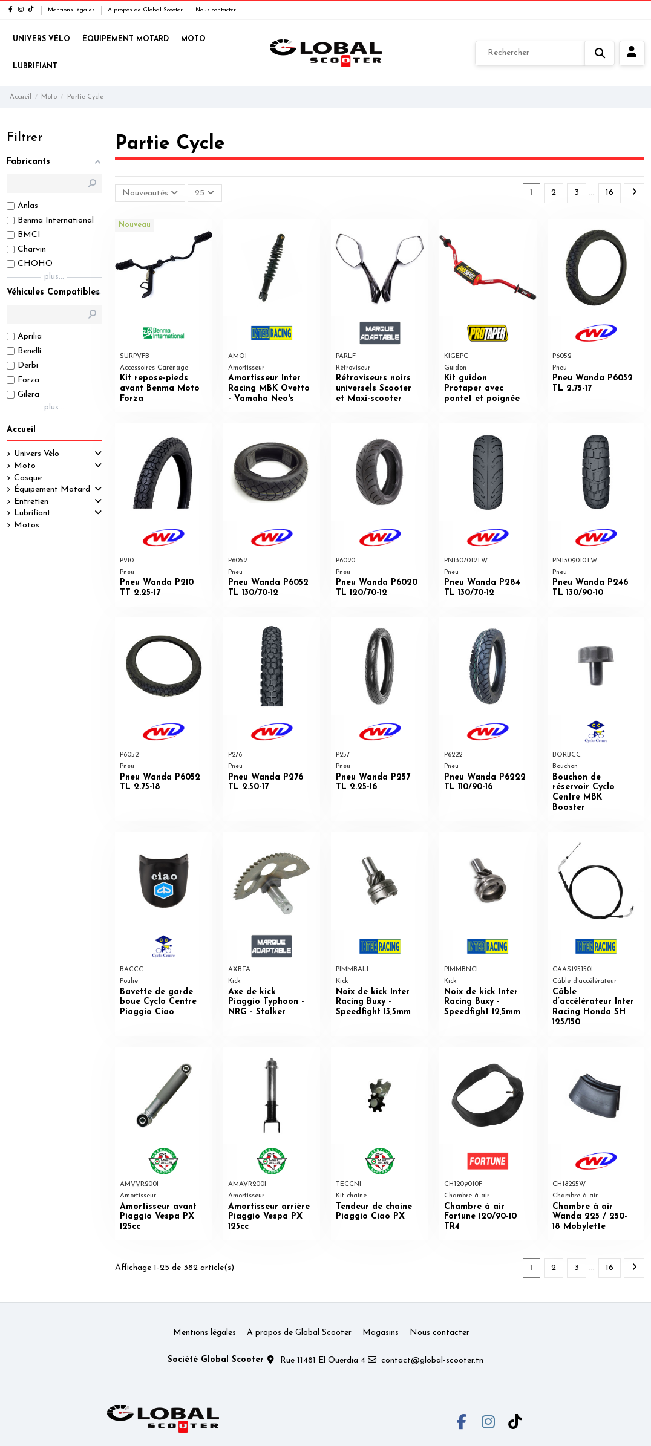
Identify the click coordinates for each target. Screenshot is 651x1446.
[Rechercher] (545, 53)
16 (609, 192)
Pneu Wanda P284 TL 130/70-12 (482, 588)
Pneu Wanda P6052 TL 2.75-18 (160, 782)
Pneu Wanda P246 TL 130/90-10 (590, 588)
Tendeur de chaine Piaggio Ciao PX (374, 1212)
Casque (28, 478)
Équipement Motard (52, 489)
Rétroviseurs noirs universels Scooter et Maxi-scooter (373, 388)
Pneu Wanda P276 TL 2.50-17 (265, 782)
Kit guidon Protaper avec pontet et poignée (482, 388)
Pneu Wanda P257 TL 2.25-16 (373, 782)
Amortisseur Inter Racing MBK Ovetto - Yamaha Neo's (269, 388)
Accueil (21, 429)
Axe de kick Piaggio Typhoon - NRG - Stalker (266, 1002)
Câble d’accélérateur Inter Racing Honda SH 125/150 (593, 1007)
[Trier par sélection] (150, 193)
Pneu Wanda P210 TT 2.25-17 (157, 588)
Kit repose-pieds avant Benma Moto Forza (160, 388)
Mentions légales (72, 10)
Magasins (380, 1332)
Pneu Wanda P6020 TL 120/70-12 (376, 588)
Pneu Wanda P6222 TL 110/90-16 (485, 782)
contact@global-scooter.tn (432, 1360)
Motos (26, 525)
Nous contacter (215, 10)
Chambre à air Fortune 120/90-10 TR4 (480, 1217)
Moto (25, 466)
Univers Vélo (36, 453)
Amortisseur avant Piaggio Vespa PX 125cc (158, 1217)
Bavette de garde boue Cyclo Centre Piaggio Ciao (158, 1002)
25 (204, 193)
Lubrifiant (32, 513)
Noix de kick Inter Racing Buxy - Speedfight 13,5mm (373, 1002)
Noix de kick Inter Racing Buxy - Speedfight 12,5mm (482, 1002)
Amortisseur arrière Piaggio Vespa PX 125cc (269, 1217)
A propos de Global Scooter (146, 10)
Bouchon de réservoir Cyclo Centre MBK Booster (583, 792)
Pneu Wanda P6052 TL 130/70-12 (268, 588)
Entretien (31, 501)
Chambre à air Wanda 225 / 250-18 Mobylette (589, 1217)
